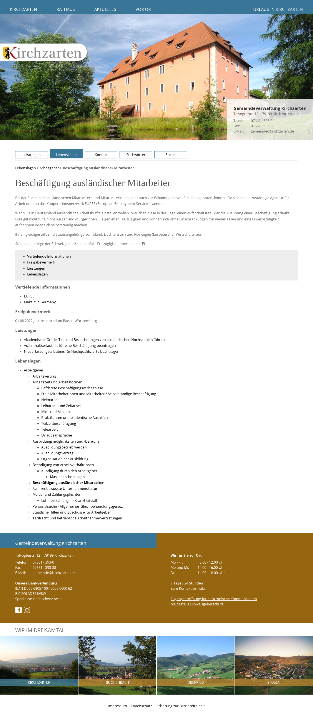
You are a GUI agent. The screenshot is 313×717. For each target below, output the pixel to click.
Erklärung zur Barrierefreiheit (180, 706)
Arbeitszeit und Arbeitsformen (57, 382)
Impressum (117, 706)
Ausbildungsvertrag (57, 453)
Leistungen (32, 154)
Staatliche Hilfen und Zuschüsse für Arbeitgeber (72, 512)
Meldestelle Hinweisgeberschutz (197, 604)
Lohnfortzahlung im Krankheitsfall (69, 500)
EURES (29, 296)
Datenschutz (141, 706)
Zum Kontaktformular (188, 588)
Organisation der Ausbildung (64, 459)
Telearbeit (49, 429)
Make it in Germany (40, 302)
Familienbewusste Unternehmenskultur (65, 488)
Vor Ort (144, 9)
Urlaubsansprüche (56, 435)
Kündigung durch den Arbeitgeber (69, 470)
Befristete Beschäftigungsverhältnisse (72, 388)
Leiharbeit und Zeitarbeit (61, 405)
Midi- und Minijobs (56, 411)
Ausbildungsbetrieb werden (64, 447)
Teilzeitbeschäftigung (58, 423)
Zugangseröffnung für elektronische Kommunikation (214, 598)
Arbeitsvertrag (44, 376)
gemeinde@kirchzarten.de (272, 131)
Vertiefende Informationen (49, 256)
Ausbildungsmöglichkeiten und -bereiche (66, 441)
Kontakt (101, 154)
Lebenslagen (66, 154)
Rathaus (66, 9)
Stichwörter (135, 154)
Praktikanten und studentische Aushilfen (74, 417)
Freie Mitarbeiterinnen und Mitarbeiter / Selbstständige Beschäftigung (98, 393)
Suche (171, 154)
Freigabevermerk (41, 262)
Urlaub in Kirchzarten (278, 9)
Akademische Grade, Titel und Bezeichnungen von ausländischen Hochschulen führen (94, 339)
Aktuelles (105, 9)
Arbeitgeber (49, 168)
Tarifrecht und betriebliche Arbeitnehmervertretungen (77, 518)
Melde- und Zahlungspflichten (57, 494)
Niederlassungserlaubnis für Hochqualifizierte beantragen (71, 351)
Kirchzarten (23, 9)
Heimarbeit (50, 399)
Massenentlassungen (67, 476)
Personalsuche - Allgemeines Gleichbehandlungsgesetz (78, 506)
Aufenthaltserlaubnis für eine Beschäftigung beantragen (70, 345)
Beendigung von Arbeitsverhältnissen (63, 464)
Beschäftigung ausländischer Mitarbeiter (68, 482)
